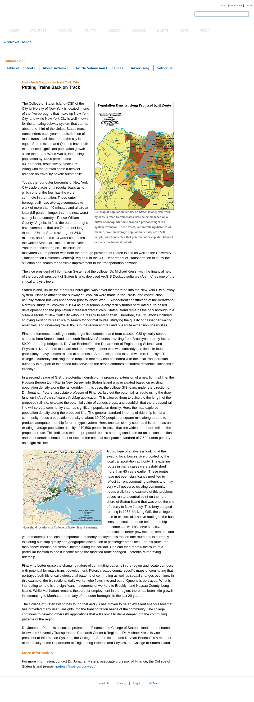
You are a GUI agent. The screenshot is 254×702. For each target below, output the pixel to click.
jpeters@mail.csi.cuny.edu (75, 666)
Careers (249, 5)
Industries (38, 30)
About (205, 30)
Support (113, 30)
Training (89, 30)
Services (138, 30)
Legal (136, 683)
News (184, 30)
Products (64, 30)
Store (224, 5)
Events (162, 30)
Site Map (153, 683)
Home (14, 30)
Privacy (121, 683)
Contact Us (235, 5)
